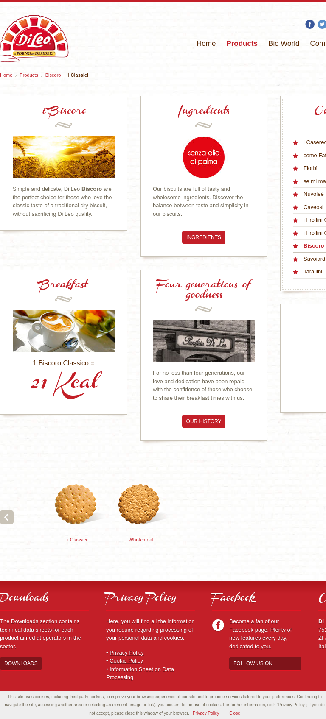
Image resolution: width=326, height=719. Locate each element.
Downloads (21, 663)
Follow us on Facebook (253, 665)
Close (234, 713)
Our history (204, 421)
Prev (7, 517)
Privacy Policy (127, 652)
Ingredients (203, 237)
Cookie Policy (126, 661)
